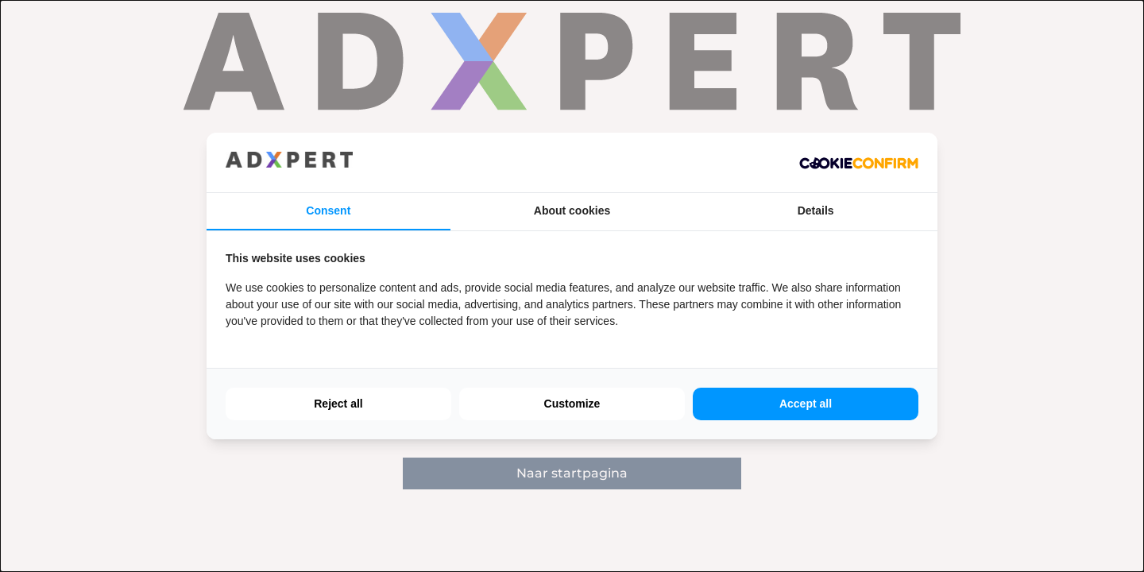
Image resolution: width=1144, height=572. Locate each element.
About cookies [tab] (572, 210)
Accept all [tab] (805, 403)
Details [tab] (816, 210)
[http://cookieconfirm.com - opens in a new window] (858, 162)
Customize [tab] (572, 403)
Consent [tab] (328, 210)
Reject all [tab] (338, 403)
